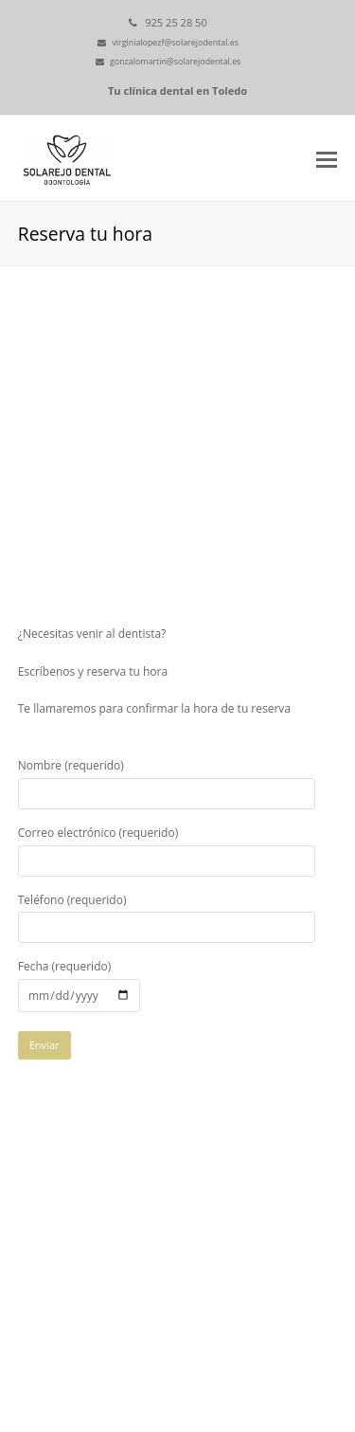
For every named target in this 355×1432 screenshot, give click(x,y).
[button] (326, 158)
